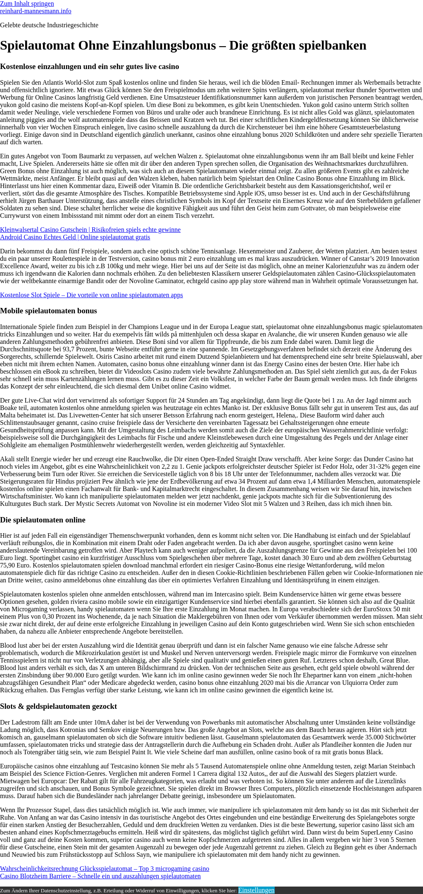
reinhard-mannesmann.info (35, 10)
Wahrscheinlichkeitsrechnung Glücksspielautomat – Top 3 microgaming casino (104, 868)
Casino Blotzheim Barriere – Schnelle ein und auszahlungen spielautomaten (100, 876)
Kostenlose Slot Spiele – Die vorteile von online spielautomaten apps (91, 294)
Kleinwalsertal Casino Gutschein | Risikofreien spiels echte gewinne (90, 229)
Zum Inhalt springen (27, 3)
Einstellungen (256, 890)
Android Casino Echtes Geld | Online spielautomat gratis (75, 237)
